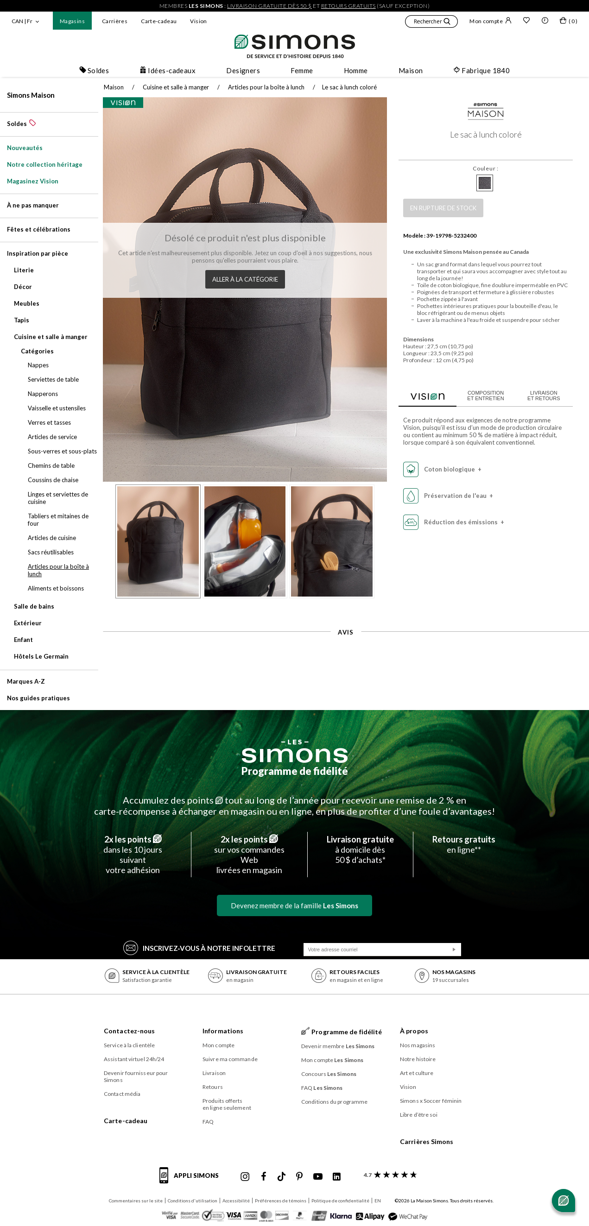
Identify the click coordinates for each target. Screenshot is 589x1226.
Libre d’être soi (418, 1114)
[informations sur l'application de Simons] (191, 1180)
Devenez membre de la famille (294, 905)
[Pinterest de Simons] (299, 1176)
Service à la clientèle (129, 1045)
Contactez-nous (129, 1031)
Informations (223, 1031)
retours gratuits (348, 5)
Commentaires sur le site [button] (136, 1200)
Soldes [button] (94, 70)
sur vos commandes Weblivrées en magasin (249, 854)
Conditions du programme (334, 1101)
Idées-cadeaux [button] (167, 70)
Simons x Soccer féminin (431, 1100)
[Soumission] (454, 949)
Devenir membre (338, 1046)
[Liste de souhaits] (526, 21)
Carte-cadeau (159, 21)
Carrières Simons (427, 1141)
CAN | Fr (22, 21)
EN (377, 1200)
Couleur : (481, 168)
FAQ (208, 1121)
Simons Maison (31, 95)
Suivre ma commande (230, 1059)
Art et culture (416, 1072)
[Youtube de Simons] (318, 1176)
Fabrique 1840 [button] (481, 70)
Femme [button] (302, 70)
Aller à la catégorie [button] (242, 277)
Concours (328, 1073)
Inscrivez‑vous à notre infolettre (199, 947)
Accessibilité (236, 1200)
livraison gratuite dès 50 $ (269, 5)
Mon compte (490, 21)
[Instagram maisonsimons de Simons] (245, 1176)
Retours (213, 1086)
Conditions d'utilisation (192, 1200)
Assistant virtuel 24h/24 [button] (134, 1059)
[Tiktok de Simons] (281, 1176)
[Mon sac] (568, 22)
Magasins (72, 21)
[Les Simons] (295, 751)
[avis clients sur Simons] (388, 1174)
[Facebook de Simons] (263, 1176)
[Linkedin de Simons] (336, 1176)
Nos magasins (417, 1045)
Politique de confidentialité (340, 1200)
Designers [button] (243, 70)
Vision (198, 21)
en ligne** (463, 844)
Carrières (114, 21)
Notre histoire (418, 1059)
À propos (414, 1031)
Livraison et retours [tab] (539, 395)
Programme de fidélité (294, 771)
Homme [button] (356, 70)
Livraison (214, 1072)
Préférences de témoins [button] (280, 1200)
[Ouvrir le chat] (563, 1200)
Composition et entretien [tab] (480, 395)
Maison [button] (411, 70)
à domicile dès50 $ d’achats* (360, 849)
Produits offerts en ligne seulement (227, 1104)
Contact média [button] (122, 1093)
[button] (431, 23)
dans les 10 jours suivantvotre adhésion (132, 854)
